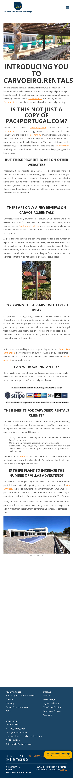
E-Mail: (9, 769)
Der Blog (10, 703)
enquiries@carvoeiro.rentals (18, 772)
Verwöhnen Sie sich (52, 707)
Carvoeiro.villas (35, 98)
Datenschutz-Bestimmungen (18, 744)
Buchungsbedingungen (16, 728)
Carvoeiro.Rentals (11, 102)
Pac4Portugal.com (38, 127)
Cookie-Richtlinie (13, 740)
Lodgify (63, 769)
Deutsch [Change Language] (11, 756)
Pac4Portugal (35, 135)
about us (24, 456)
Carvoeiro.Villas (62, 145)
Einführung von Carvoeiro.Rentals (21, 695)
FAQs (8, 711)
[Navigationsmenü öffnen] (67, 7)
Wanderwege (49, 699)
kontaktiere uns (13, 724)
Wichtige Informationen (16, 732)
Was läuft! (47, 715)
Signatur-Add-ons (51, 703)
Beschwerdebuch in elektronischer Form (24, 736)
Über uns (10, 699)
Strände (46, 695)
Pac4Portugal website (29, 226)
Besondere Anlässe (52, 711)
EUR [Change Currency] (23, 756)
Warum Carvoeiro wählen (17, 707)
